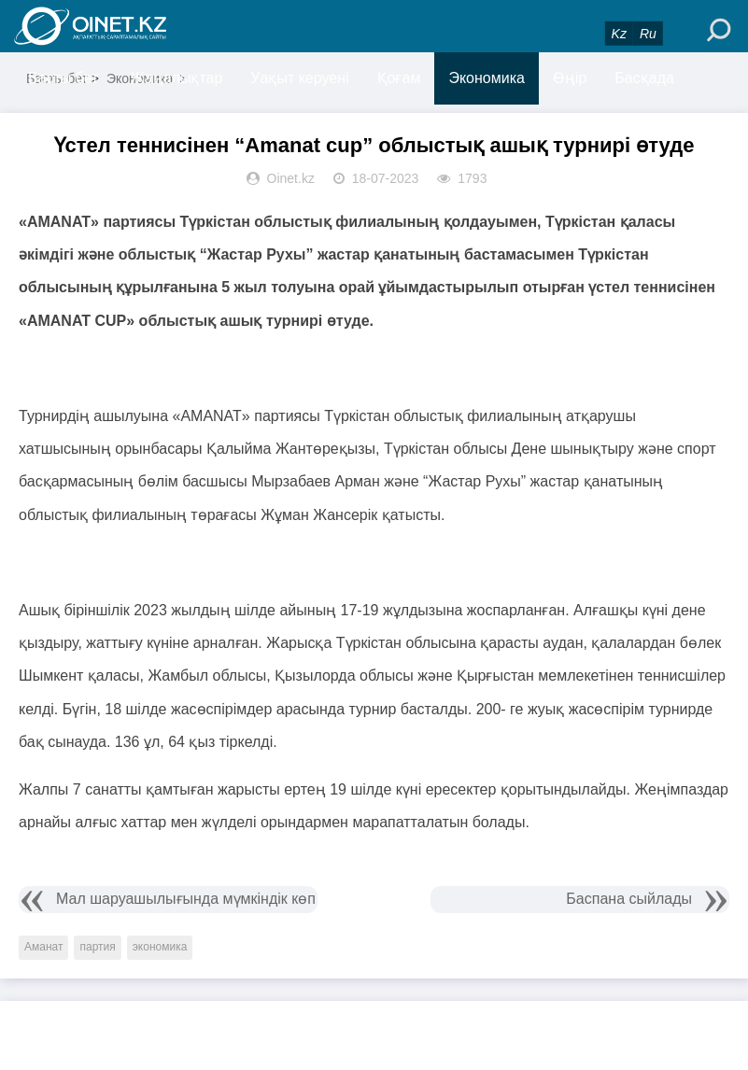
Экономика (486, 78)
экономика (160, 946)
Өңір (569, 78)
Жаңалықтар (177, 78)
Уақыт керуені (299, 78)
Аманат (43, 946)
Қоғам (399, 78)
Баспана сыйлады (629, 899)
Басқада (644, 78)
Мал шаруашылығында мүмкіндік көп (186, 899)
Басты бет (63, 78)
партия (97, 946)
